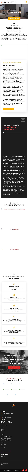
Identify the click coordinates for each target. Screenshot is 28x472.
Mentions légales (3, 465)
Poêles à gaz (3, 447)
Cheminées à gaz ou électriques (6, 440)
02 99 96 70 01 (7, 417)
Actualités (3, 433)
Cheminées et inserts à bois (6, 438)
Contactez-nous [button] (5, 451)
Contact (2, 434)
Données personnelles (4, 463)
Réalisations (3, 431)
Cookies (2, 464)
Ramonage (3, 430)
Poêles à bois (3, 444)
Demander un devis (14, 18)
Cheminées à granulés (5, 439)
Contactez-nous (14, 368)
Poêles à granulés (4, 445)
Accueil (2, 429)
